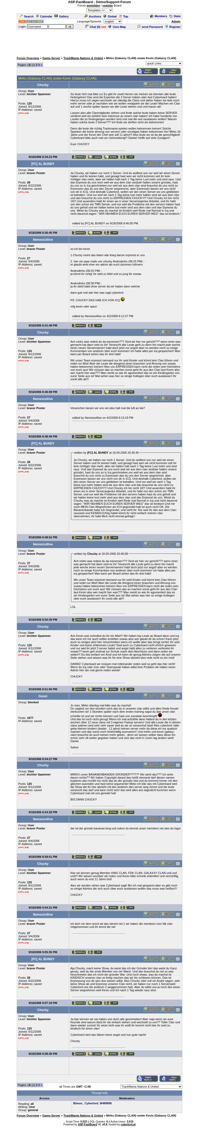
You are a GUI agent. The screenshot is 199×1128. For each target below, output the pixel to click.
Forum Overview (28, 58)
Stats (175, 16)
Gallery (62, 16)
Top (123, 16)
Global (110, 16)
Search (27, 16)
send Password (150, 26)
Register (173, 26)
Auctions (92, 16)
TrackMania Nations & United (83, 58)
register (107, 5)
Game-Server (51, 58)
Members (158, 16)
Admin (176, 21)
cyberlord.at (128, 1124)
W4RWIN (106, 1103)
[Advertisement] (100, 41)
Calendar (44, 16)
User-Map (117, 26)
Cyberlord (91, 1103)
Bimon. (78, 1103)
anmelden (93, 5)
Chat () (92, 26)
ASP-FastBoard (87, 1124)
